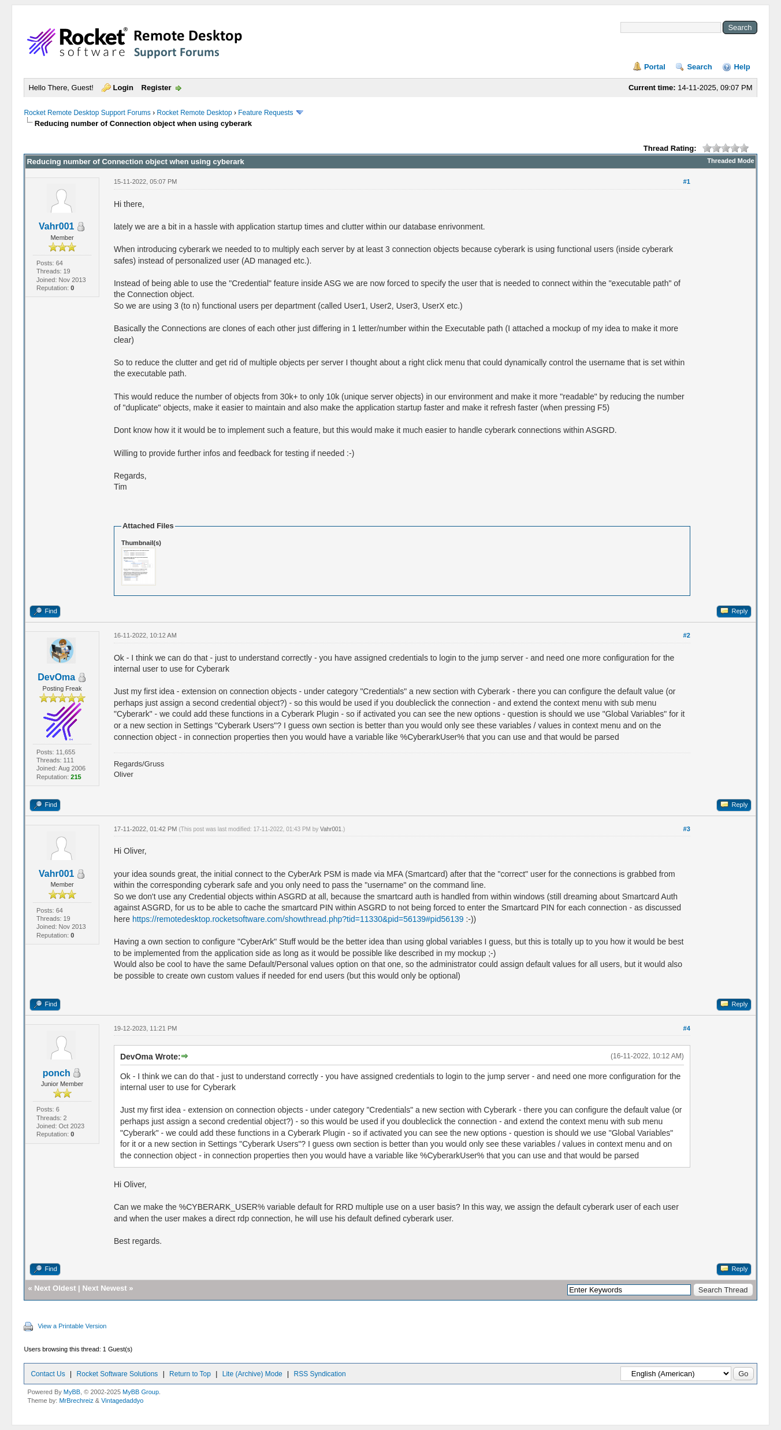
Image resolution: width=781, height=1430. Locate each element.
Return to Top (190, 1374)
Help (742, 66)
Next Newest (104, 1288)
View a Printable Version (72, 1325)
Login (123, 87)
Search (699, 66)
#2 (686, 635)
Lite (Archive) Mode (252, 1374)
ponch (56, 1073)
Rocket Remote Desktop (194, 113)
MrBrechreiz (76, 1400)
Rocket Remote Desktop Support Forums (87, 113)
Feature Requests (265, 113)
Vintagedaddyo (122, 1400)
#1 (686, 181)
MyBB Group (140, 1391)
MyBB (72, 1391)
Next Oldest (55, 1288)
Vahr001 (56, 226)
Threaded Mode (730, 160)
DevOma (56, 677)
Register (157, 87)
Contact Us (48, 1374)
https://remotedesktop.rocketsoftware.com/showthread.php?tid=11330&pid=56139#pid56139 (298, 919)
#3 (686, 828)
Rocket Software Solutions (117, 1374)
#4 (686, 1028)
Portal (654, 66)
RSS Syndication (320, 1374)
